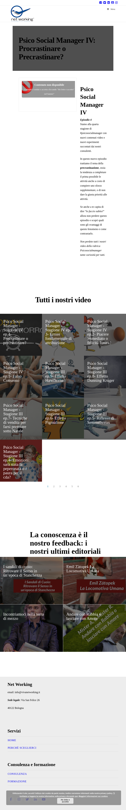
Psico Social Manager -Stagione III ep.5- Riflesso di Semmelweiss (100, 414)
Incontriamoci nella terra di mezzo (23, 616)
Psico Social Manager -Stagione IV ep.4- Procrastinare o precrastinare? (15, 332)
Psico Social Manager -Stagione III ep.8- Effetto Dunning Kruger (100, 372)
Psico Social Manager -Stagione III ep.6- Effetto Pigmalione (55, 414)
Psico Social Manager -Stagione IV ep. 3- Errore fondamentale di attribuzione (58, 332)
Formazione (17, 781)
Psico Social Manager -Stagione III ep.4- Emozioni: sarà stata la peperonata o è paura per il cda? (16, 462)
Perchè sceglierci (22, 747)
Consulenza (17, 773)
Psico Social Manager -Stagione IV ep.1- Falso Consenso (13, 372)
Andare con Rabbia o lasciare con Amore (83, 616)
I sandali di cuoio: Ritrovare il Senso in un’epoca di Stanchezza (22, 570)
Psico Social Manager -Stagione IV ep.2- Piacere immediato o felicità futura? (99, 332)
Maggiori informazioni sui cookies (93, 796)
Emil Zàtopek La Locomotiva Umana (82, 568)
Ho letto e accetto (65, 801)
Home (12, 740)
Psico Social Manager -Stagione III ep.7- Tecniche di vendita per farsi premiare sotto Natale (15, 418)
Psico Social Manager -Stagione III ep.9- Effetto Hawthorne (55, 372)
